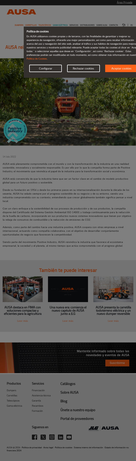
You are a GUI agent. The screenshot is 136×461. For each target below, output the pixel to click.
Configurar (45, 68)
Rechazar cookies (83, 68)
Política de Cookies (37, 58)
